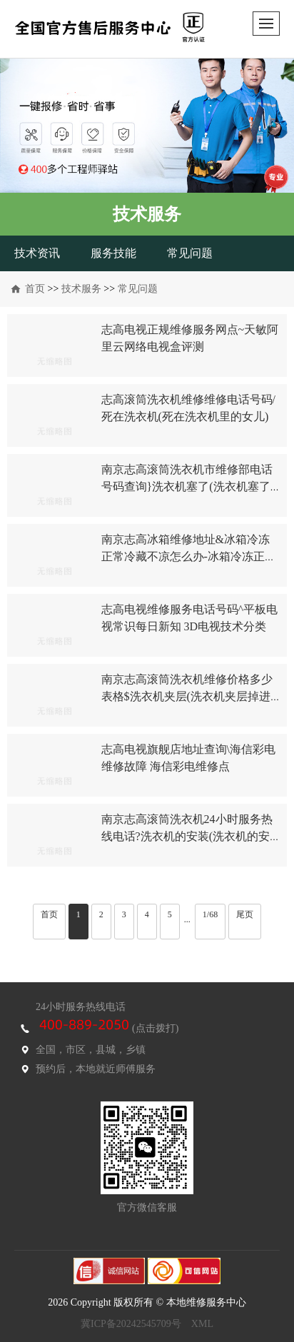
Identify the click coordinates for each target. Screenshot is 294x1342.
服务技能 (113, 253)
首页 (35, 288)
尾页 (244, 914)
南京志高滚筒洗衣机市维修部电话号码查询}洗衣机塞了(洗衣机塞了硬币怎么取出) (187, 486)
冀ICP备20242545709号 (131, 1323)
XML (202, 1323)
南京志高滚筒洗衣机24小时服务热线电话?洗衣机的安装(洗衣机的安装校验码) (187, 836)
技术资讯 (37, 253)
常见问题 (190, 253)
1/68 (210, 914)
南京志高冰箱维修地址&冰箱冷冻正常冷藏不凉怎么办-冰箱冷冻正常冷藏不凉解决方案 (188, 556)
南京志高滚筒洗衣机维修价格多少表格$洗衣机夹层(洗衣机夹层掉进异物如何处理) (187, 696)
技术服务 (81, 288)
